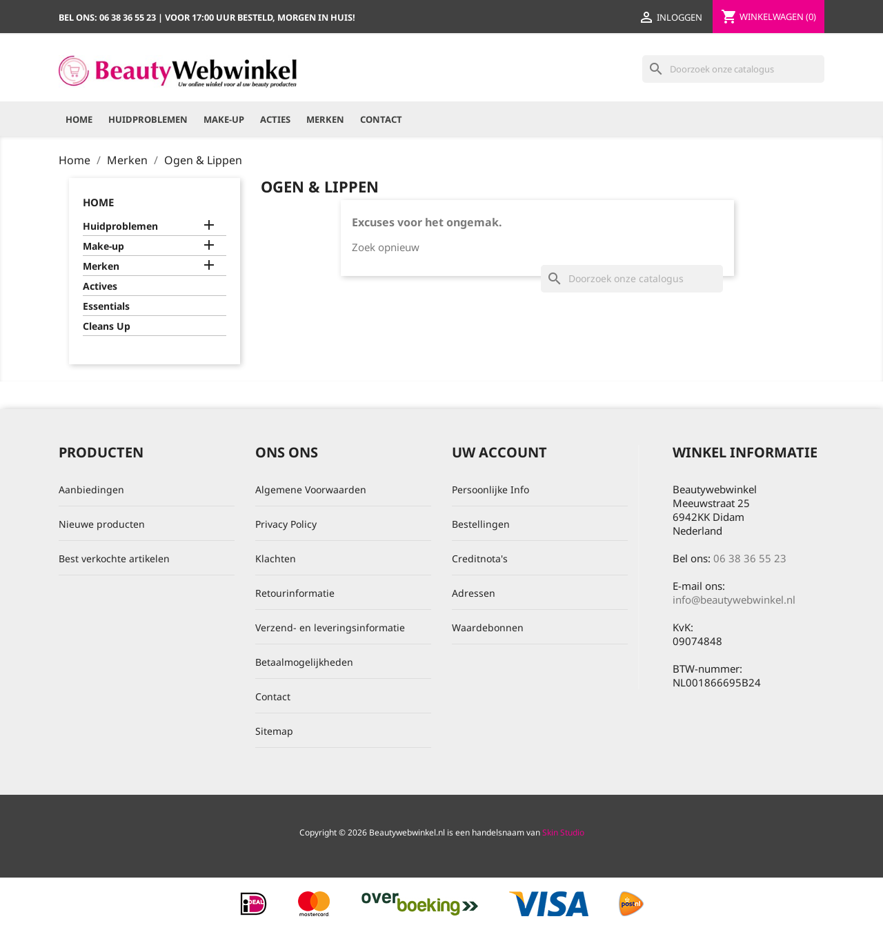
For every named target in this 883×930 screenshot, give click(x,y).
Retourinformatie (295, 593)
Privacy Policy (286, 524)
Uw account (499, 452)
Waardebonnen (488, 627)
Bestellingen (481, 524)
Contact (381, 119)
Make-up (224, 119)
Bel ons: (108, 17)
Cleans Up (106, 326)
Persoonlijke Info (490, 489)
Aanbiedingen (91, 489)
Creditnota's (480, 558)
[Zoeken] (733, 69)
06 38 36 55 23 (749, 558)
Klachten (275, 558)
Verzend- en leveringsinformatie (330, 627)
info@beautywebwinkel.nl (734, 599)
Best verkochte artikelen (114, 558)
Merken (325, 119)
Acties (275, 119)
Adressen (473, 593)
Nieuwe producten (102, 524)
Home (79, 119)
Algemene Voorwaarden (310, 489)
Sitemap (274, 731)
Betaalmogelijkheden (304, 662)
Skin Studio (563, 832)
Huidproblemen (148, 119)
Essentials (106, 306)
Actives (100, 286)
